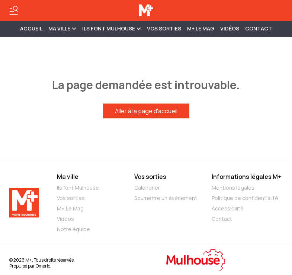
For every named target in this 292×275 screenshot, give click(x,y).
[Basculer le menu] (13, 10)
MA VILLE (62, 28)
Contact (258, 28)
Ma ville (67, 177)
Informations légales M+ (246, 177)
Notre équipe (73, 229)
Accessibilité (228, 208)
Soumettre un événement (165, 198)
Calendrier (147, 187)
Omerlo (43, 266)
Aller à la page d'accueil (146, 111)
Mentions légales (233, 187)
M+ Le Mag (200, 28)
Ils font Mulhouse (78, 187)
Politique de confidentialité (245, 198)
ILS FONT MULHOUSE (111, 28)
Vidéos (229, 28)
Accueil (31, 28)
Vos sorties (164, 28)
